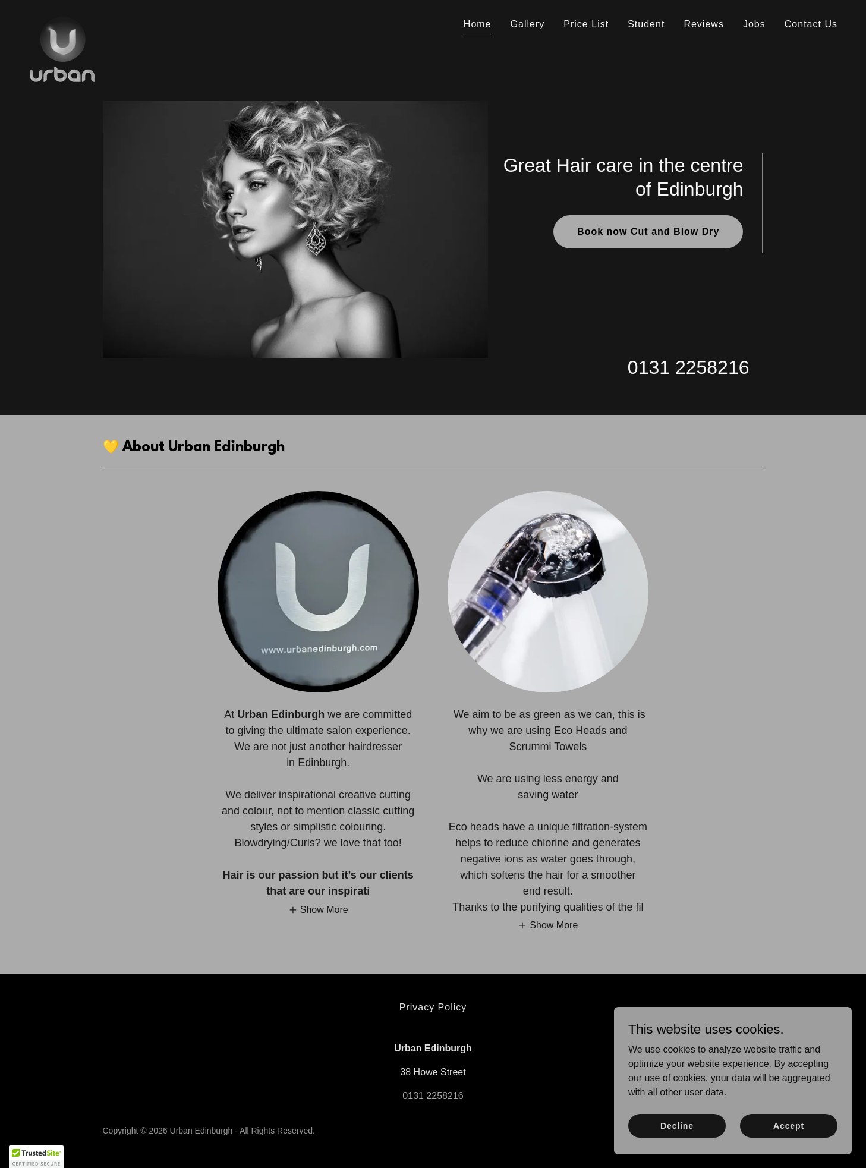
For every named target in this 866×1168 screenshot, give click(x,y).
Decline (677, 1142)
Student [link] (646, 24)
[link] (62, 21)
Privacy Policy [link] (433, 1007)
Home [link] (478, 24)
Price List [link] (586, 24)
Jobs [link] (754, 24)
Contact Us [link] (811, 24)
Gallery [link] (528, 24)
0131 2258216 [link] (689, 367)
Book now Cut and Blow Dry (648, 231)
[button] (318, 909)
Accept (788, 1142)
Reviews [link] (704, 24)
